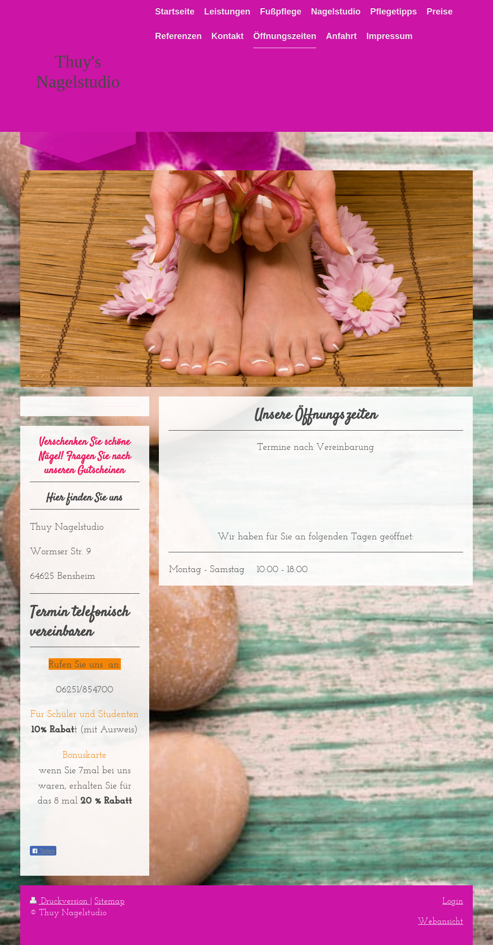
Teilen (43, 851)
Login (452, 900)
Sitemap (109, 900)
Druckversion (60, 900)
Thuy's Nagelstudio (78, 71)
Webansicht (440, 921)
